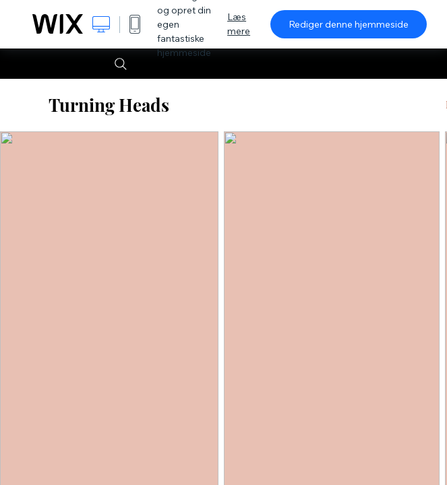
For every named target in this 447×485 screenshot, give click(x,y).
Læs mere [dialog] (238, 24)
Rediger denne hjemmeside (349, 24)
